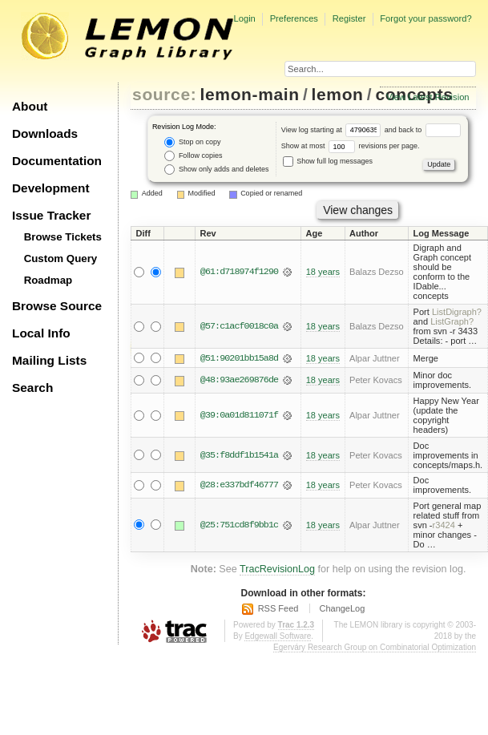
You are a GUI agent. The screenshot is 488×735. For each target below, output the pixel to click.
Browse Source (57, 306)
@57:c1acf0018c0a (239, 326)
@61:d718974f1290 (239, 271)
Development (51, 188)
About (29, 106)
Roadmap (48, 280)
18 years (323, 272)
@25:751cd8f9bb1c (239, 525)
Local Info (41, 333)
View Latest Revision (428, 97)
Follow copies (193, 156)
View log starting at (333, 130)
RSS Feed (278, 608)
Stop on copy (192, 142)
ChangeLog (342, 608)
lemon (338, 94)
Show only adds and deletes (216, 169)
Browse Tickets (63, 237)
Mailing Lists (49, 360)
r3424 (444, 525)
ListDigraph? (457, 312)
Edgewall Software (277, 636)
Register (349, 18)
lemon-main (250, 94)
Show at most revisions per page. (350, 146)
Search (32, 387)
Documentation (57, 161)
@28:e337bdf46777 (239, 485)
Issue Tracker (51, 215)
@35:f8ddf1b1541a (239, 455)
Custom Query (61, 258)
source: (164, 94)
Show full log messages (328, 161)
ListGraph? (452, 321)
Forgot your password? (425, 18)
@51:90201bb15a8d (239, 358)
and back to (423, 130)
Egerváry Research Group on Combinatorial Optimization (374, 648)
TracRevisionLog (277, 569)
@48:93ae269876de (239, 380)
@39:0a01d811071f (239, 415)
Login (244, 18)
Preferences (294, 18)
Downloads (45, 133)
